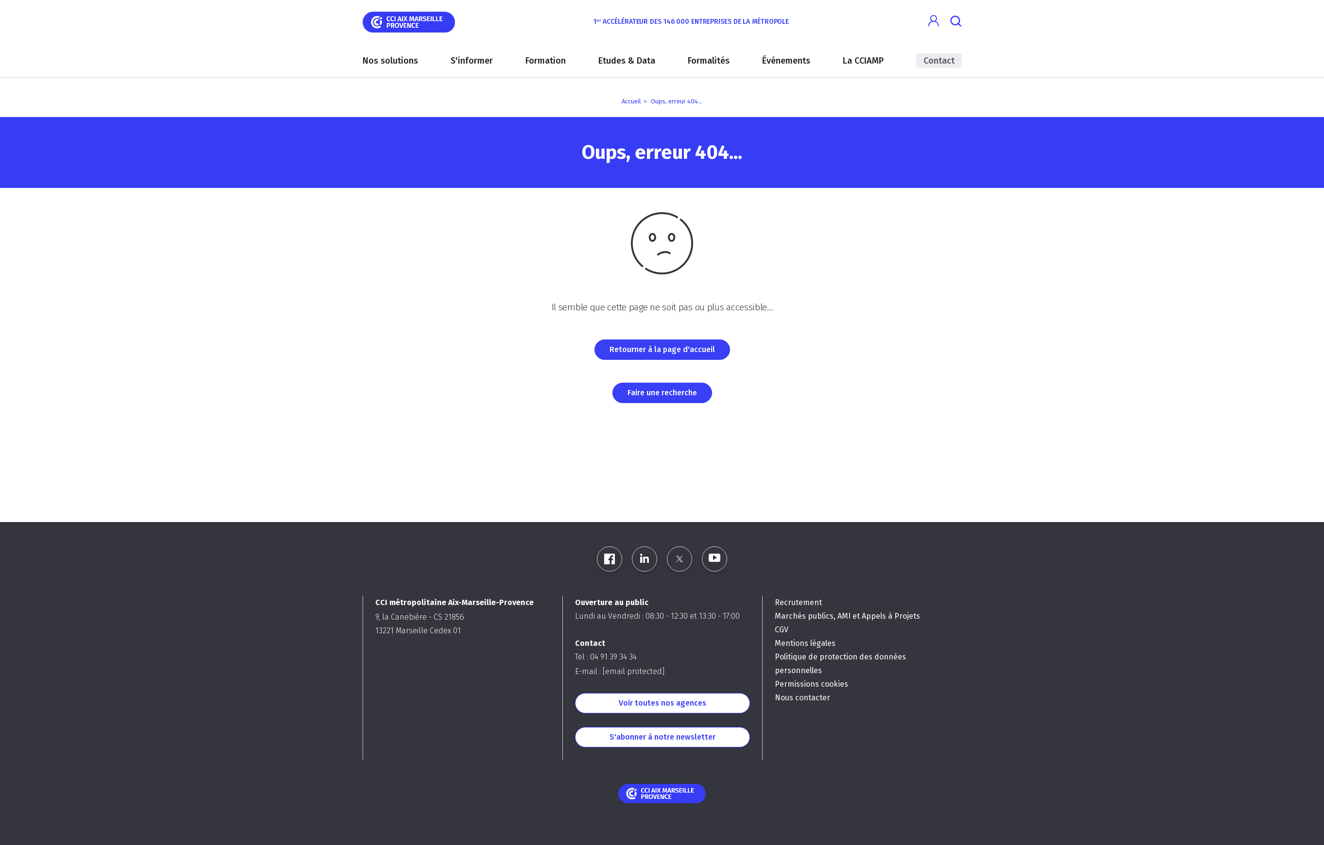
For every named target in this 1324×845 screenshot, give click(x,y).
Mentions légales (805, 643)
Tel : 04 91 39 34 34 (606, 656)
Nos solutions (390, 60)
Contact (939, 60)
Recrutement (798, 602)
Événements (786, 60)
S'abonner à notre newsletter (662, 737)
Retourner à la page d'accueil (662, 349)
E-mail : (619, 671)
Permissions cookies (811, 684)
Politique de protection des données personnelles (840, 663)
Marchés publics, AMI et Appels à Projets (847, 616)
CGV (781, 629)
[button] (934, 21)
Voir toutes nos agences (662, 703)
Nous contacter (802, 697)
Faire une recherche (662, 392)
